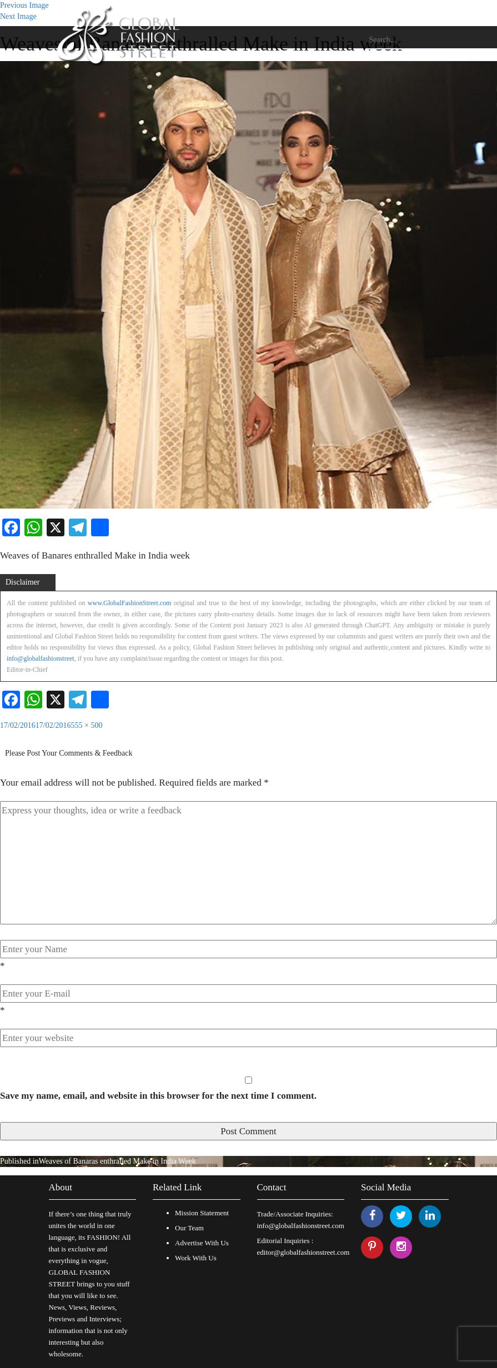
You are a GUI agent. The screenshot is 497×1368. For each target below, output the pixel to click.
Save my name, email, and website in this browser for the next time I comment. (158, 1095)
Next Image (18, 16)
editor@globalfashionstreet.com (303, 1252)
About (61, 1187)
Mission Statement (202, 1213)
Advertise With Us (202, 1243)
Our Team (189, 1228)
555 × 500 (87, 725)
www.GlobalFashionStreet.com (130, 603)
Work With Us (196, 1258)
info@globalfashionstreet (40, 658)
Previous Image (24, 5)
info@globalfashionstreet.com (300, 1225)
